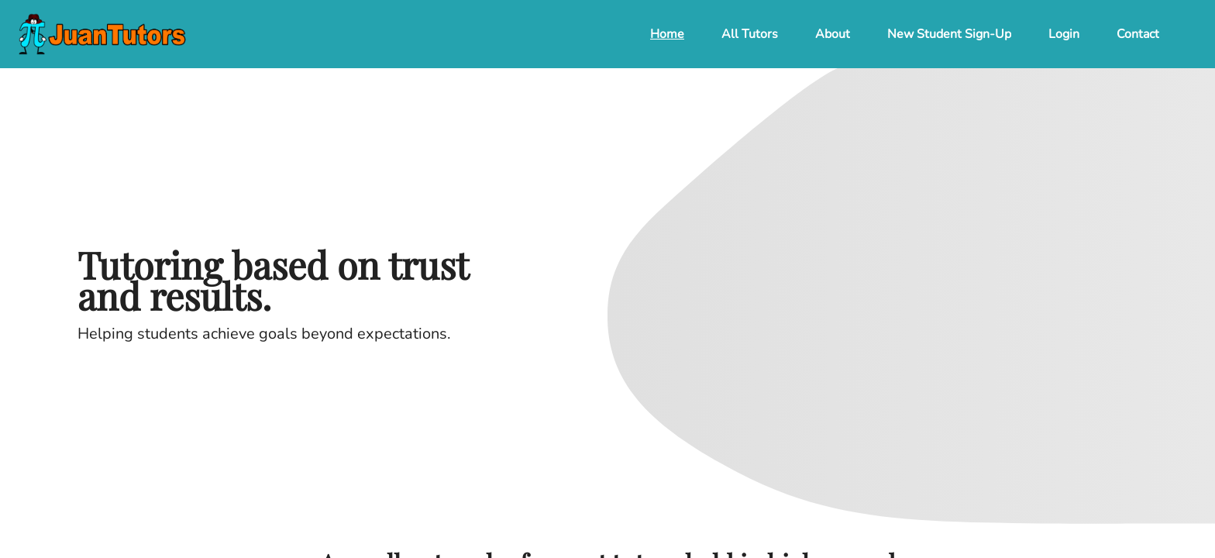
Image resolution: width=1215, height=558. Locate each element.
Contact (1138, 34)
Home (667, 34)
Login (1063, 34)
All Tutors (749, 34)
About (832, 34)
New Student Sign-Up (949, 34)
